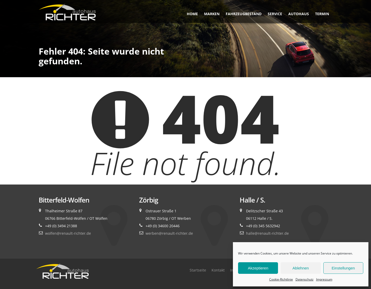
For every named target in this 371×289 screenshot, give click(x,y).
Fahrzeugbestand (244, 13)
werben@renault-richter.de (169, 233)
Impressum (324, 279)
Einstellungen (343, 268)
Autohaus (298, 13)
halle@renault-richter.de (267, 233)
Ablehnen (300, 268)
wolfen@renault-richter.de (68, 233)
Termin (322, 13)
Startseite (198, 270)
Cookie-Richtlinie (281, 279)
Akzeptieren (258, 268)
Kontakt (218, 270)
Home (192, 13)
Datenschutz (305, 279)
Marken (212, 13)
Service (275, 13)
